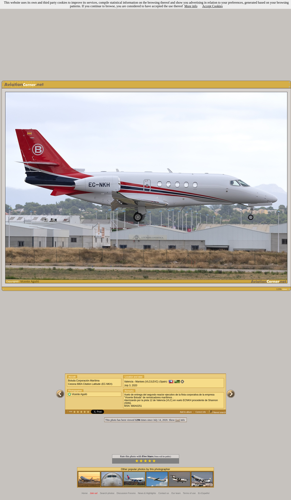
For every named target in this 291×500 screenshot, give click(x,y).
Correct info (200, 412)
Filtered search (217, 412)
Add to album (186, 412)
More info (190, 6)
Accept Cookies (212, 6)
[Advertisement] (37, 39)
